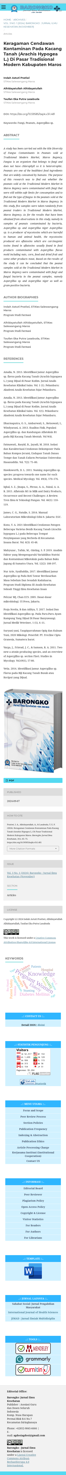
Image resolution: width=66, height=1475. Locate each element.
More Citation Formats (22, 848)
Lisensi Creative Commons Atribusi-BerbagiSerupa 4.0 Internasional (21, 1460)
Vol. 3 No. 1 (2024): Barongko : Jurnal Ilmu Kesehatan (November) (30, 25)
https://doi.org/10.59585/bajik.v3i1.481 (32, 114)
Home (7, 19)
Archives (19, 19)
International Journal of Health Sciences (33, 1312)
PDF (11, 780)
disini (41, 1025)
